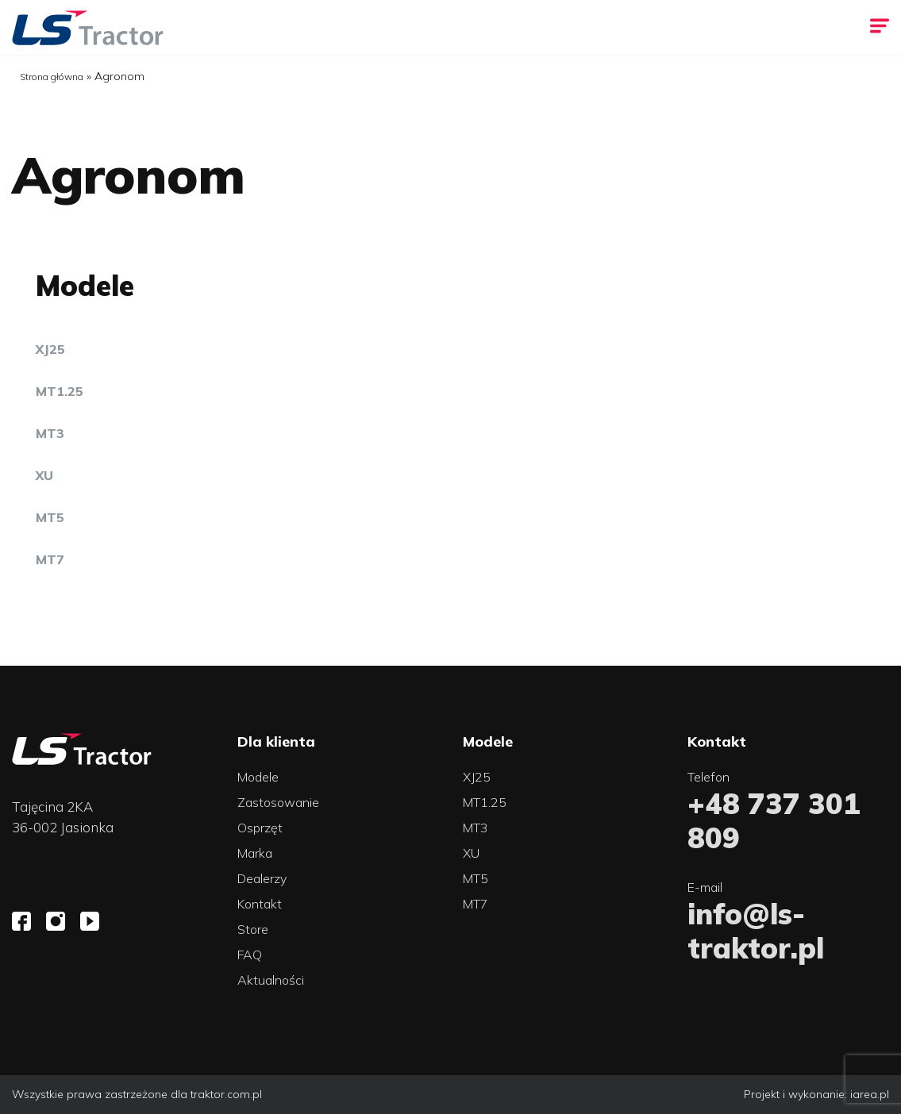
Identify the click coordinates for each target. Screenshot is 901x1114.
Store (252, 929)
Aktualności (270, 980)
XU (44, 475)
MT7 (50, 559)
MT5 (50, 517)
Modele (258, 777)
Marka (254, 853)
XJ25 (50, 349)
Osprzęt (260, 828)
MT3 (50, 433)
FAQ (249, 954)
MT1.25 (59, 391)
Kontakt (259, 904)
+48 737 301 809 (774, 820)
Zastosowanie (278, 802)
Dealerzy (262, 878)
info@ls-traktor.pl (755, 931)
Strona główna (51, 77)
